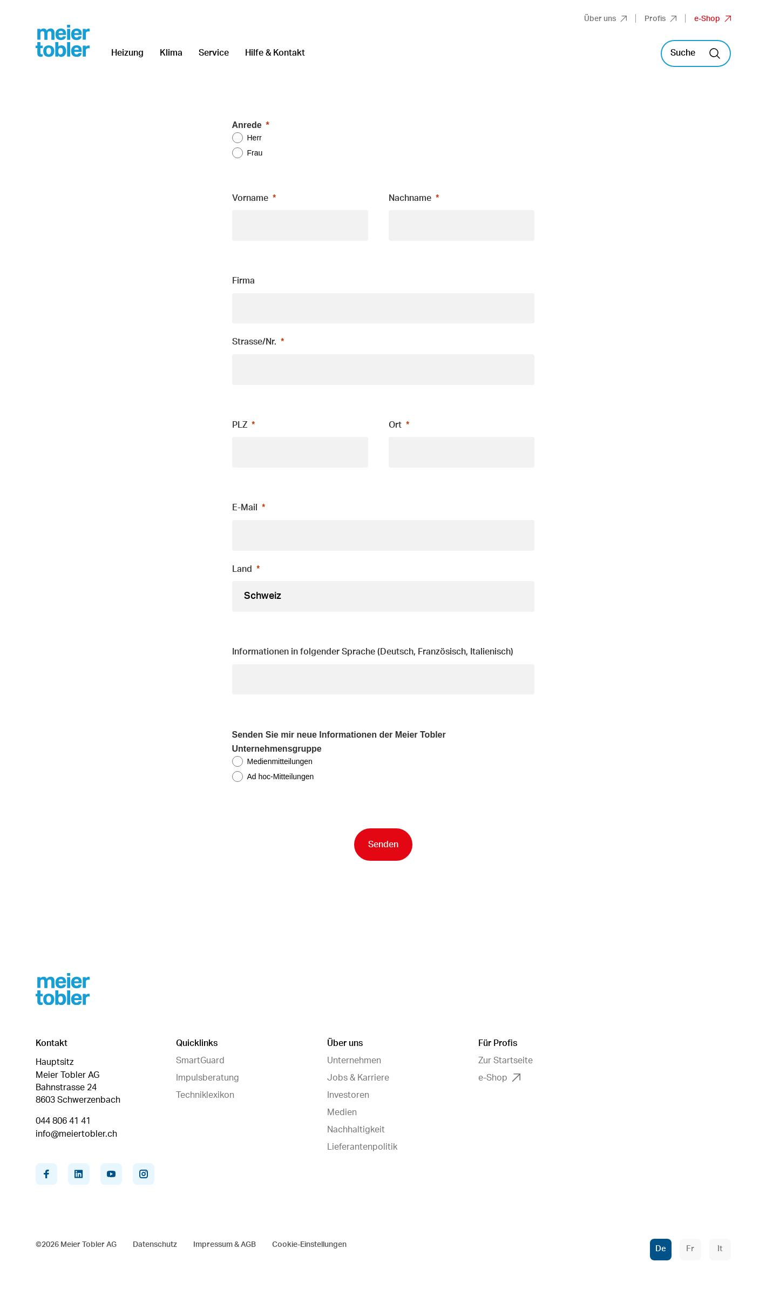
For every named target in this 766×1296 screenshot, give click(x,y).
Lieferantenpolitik (362, 1147)
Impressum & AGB (224, 1244)
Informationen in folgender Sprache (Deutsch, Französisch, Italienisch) (372, 651)
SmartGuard (200, 1060)
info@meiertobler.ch (76, 1134)
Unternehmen (354, 1060)
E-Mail (244, 507)
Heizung (127, 53)
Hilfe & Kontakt (275, 53)
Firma (243, 280)
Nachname (410, 198)
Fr (690, 1249)
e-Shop (712, 19)
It (719, 1249)
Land (242, 569)
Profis (660, 19)
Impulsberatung (207, 1078)
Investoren (348, 1095)
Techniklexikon (205, 1095)
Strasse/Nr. (254, 342)
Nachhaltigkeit (356, 1129)
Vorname (250, 198)
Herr (254, 137)
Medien (342, 1112)
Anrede (247, 125)
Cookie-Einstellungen (309, 1244)
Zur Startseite (505, 1060)
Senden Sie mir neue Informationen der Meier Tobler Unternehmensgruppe (339, 741)
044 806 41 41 (63, 1121)
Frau (255, 152)
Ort (395, 425)
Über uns (605, 19)
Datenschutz (155, 1244)
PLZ (239, 425)
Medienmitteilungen (280, 761)
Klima (171, 53)
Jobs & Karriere (358, 1078)
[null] (383, 652)
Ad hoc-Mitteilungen (280, 776)
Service (214, 53)
